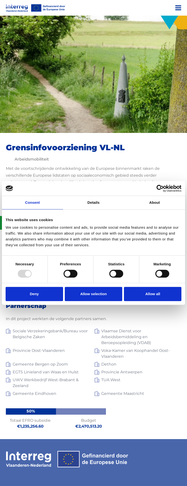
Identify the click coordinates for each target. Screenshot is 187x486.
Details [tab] (93, 202)
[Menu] (178, 7)
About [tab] (154, 202)
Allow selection (93, 294)
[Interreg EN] (35, 8)
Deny (34, 294)
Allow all (152, 294)
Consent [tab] (32, 202)
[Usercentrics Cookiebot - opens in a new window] (160, 188)
